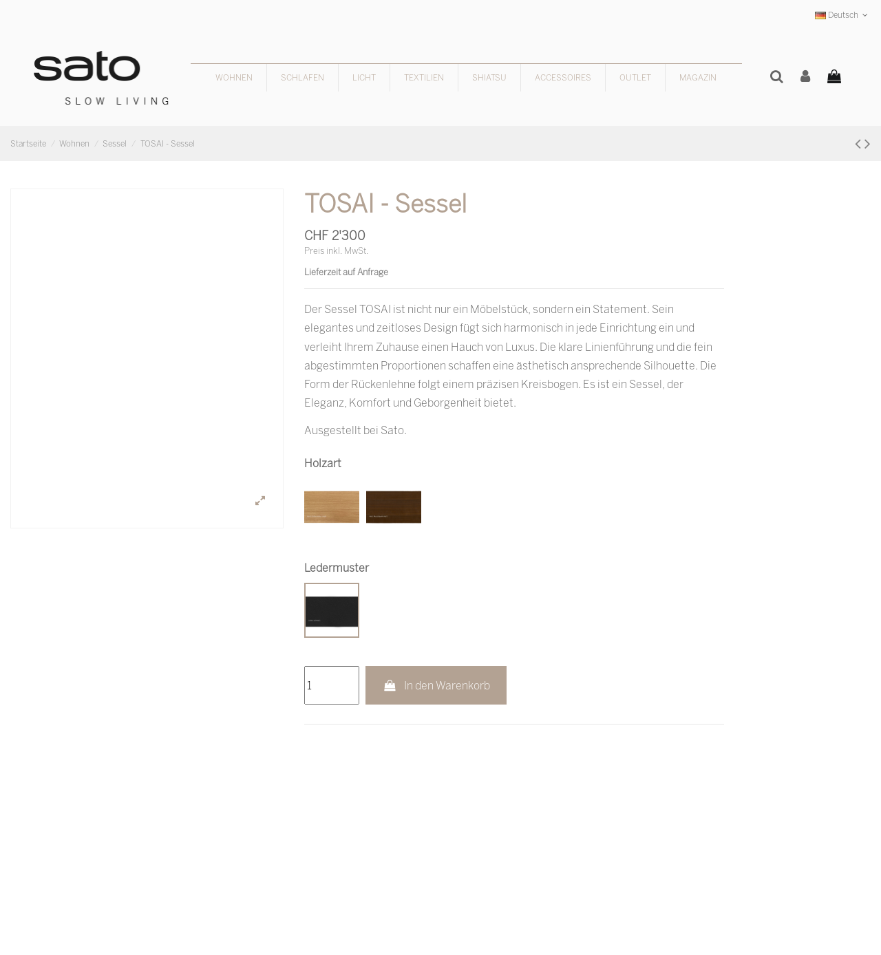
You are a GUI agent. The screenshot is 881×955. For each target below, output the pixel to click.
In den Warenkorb (436, 685)
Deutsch (843, 14)
